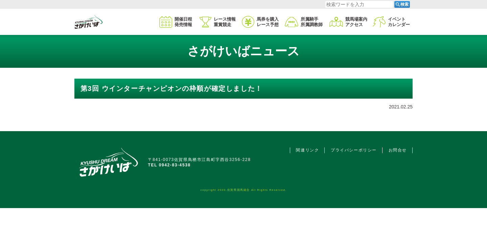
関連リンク (307, 150)
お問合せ (398, 150)
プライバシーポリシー (354, 150)
